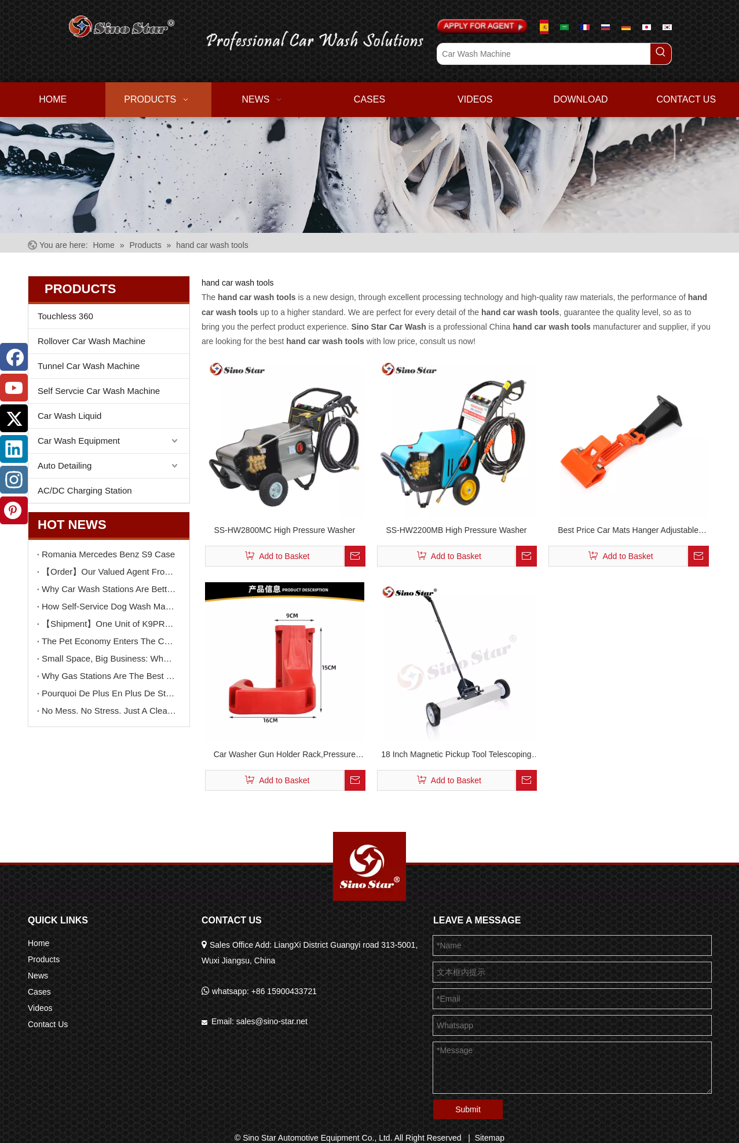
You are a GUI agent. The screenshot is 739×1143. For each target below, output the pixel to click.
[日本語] (646, 27)
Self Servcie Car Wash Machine (99, 391)
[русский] (605, 27)
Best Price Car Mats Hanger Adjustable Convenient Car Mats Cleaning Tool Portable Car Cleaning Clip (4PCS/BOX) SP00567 (628, 531)
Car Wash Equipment (79, 440)
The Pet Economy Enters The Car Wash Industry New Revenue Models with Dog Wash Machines (109, 641)
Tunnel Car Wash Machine (89, 366)
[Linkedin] (14, 449)
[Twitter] (14, 418)
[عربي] (564, 27)
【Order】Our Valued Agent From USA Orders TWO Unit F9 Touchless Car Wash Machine (109, 571)
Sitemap (489, 1137)
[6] (369, 174)
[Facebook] (14, 357)
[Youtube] (14, 387)
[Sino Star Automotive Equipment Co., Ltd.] (369, 866)
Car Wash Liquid (69, 416)
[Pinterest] (14, 510)
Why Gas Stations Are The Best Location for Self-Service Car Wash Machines (109, 676)
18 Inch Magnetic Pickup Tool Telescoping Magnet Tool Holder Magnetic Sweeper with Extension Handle (456, 756)
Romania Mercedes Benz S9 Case (108, 554)
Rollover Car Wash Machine (91, 341)
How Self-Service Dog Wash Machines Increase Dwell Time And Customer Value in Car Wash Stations (109, 606)
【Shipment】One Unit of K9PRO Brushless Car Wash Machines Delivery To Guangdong (109, 624)
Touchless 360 (65, 316)
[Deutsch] (625, 27)
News (38, 975)
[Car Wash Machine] (543, 53)
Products (44, 959)
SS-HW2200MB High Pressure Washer (456, 530)
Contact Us (48, 1024)
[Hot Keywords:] (660, 53)
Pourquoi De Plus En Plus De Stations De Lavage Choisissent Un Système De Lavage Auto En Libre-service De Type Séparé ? (109, 693)
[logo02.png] (308, 38)
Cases (39, 991)
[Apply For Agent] (482, 26)
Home (38, 943)
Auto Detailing (65, 465)
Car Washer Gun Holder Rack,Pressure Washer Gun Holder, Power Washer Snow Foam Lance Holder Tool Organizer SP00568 (284, 756)
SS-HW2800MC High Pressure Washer (284, 530)
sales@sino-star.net (272, 1021)
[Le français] (584, 27)
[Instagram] (14, 480)
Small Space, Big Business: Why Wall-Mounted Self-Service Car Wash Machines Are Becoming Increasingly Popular (109, 658)
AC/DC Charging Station (85, 490)
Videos (40, 1008)
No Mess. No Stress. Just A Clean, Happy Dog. (109, 710)
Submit (468, 1109)
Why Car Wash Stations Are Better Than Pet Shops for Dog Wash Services (109, 589)
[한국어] (667, 27)
